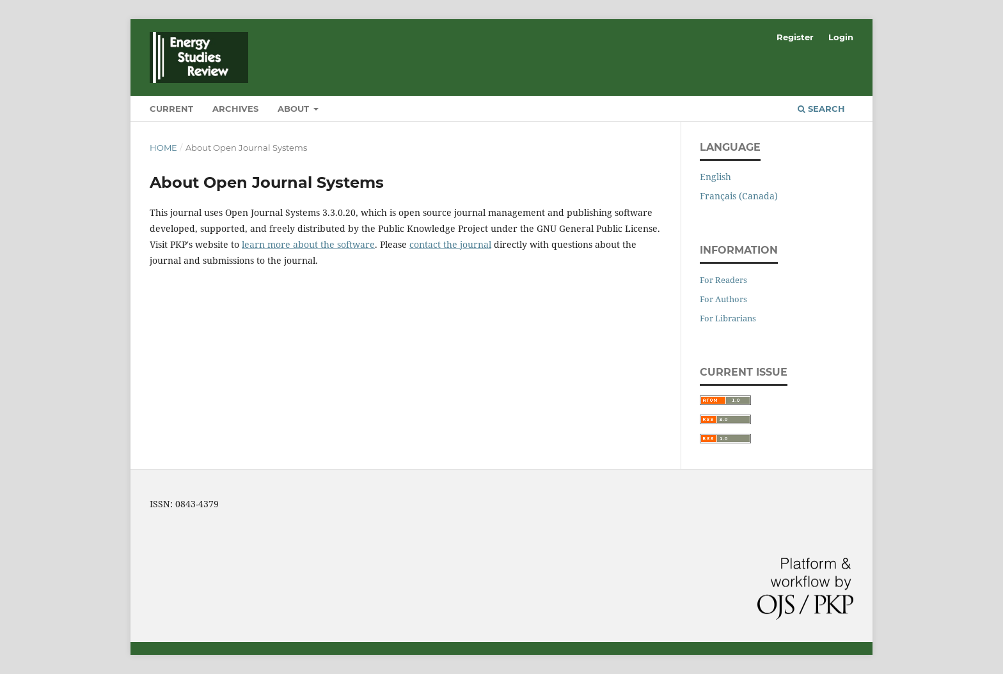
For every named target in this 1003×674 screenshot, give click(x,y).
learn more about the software (308, 244)
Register (795, 37)
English (715, 177)
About (295, 108)
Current (171, 108)
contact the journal (450, 244)
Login (840, 37)
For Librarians (728, 318)
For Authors (723, 299)
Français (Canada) (739, 196)
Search (821, 108)
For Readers (723, 280)
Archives (235, 108)
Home (163, 147)
